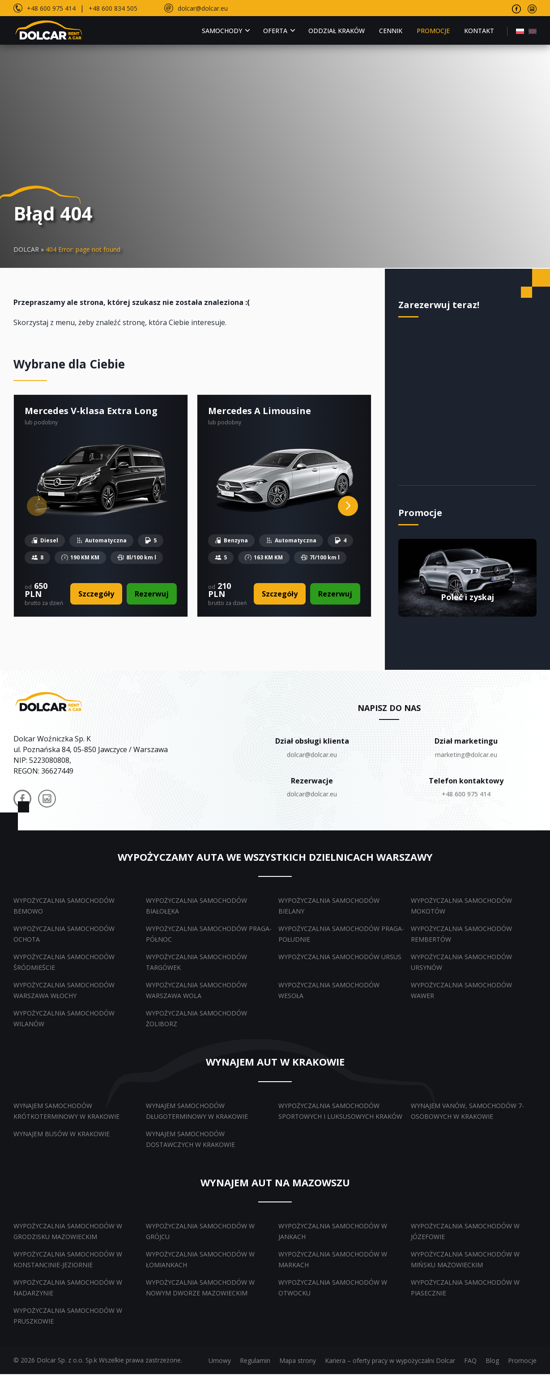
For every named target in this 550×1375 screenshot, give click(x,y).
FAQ (470, 1361)
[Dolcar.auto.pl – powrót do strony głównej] (49, 702)
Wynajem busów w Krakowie (61, 1134)
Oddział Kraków (336, 30)
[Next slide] (348, 506)
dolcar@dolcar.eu (203, 8)
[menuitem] (520, 30)
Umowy (220, 1361)
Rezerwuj (151, 594)
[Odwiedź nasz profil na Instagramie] (532, 8)
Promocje (433, 30)
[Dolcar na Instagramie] (47, 801)
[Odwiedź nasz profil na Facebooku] (516, 8)
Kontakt (479, 30)
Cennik (390, 30)
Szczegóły (96, 594)
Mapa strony (297, 1361)
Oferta (275, 30)
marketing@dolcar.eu (466, 755)
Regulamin (255, 1361)
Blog (492, 1361)
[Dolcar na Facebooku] (22, 801)
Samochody (222, 30)
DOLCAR (26, 249)
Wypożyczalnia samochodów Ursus (339, 957)
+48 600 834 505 (113, 8)
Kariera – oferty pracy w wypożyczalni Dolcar (390, 1361)
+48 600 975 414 (51, 8)
